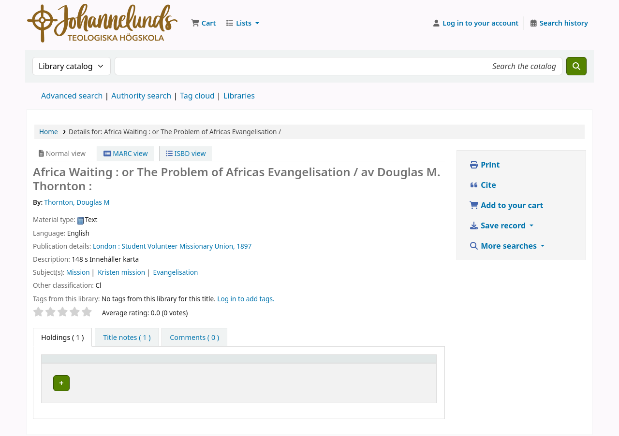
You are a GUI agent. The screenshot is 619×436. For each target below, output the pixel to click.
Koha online (102, 23)
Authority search (141, 95)
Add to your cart (506, 205)
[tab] (127, 337)
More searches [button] (504, 245)
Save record (498, 225)
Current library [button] (161, 363)
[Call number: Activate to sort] (340, 363)
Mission (78, 272)
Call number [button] (323, 363)
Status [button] (396, 363)
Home (48, 131)
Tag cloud (197, 95)
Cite (482, 185)
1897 (243, 246)
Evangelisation (175, 272)
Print (484, 164)
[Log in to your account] (475, 23)
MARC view (125, 153)
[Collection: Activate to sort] (261, 363)
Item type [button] (62, 363)
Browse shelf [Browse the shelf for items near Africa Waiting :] (333, 381)
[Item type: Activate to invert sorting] (87, 363)
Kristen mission (121, 272)
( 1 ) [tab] (62, 337)
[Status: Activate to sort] (409, 363)
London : (106, 246)
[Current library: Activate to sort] (178, 363)
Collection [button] (247, 363)
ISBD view (186, 153)
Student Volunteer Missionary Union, (178, 246)
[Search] (576, 66)
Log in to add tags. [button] (245, 298)
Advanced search (72, 95)
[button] (203, 23)
